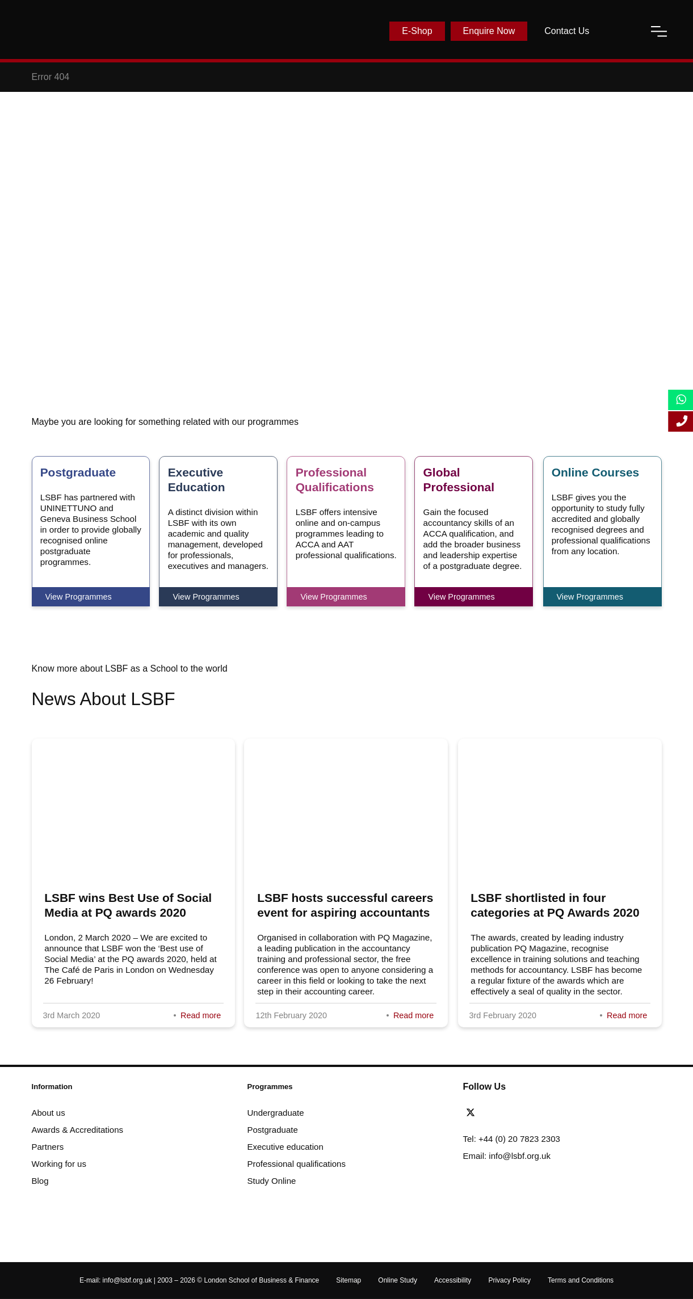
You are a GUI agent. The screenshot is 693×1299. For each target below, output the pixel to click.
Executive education (285, 1147)
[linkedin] (506, 1112)
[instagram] (534, 1112)
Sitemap (348, 1280)
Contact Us (566, 31)
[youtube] (522, 1112)
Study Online (271, 1181)
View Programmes (78, 596)
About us (48, 1112)
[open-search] (619, 31)
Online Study (397, 1280)
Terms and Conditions (581, 1280)
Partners (48, 1147)
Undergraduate (275, 1112)
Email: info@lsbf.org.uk (507, 1156)
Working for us (59, 1164)
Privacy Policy (509, 1280)
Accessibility (452, 1280)
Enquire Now (489, 31)
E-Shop (417, 31)
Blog (40, 1181)
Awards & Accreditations (77, 1129)
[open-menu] (659, 31)
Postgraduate (272, 1129)
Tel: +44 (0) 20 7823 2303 (511, 1139)
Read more (200, 1015)
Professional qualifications (296, 1164)
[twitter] (473, 1112)
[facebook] (491, 1112)
